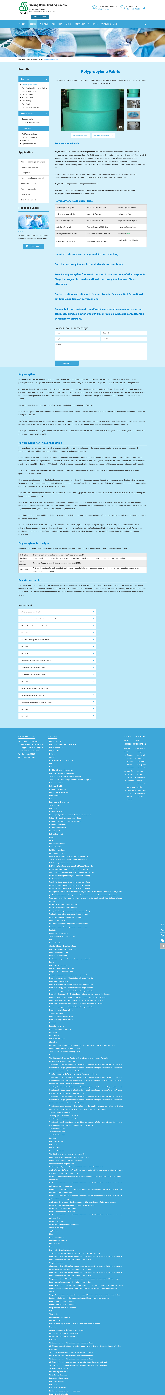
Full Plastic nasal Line (29, 134)
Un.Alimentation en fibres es (59, 823)
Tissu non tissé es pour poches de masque (65, 721)
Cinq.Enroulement (56, 1207)
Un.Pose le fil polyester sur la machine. (63, 849)
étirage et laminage (56, 1166)
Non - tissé (38, 59)
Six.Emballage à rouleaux (58, 1313)
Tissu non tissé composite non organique (64, 996)
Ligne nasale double (29, 144)
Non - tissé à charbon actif (31, 107)
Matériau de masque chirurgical (33, 162)
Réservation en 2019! (57, 798)
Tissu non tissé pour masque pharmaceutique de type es (70, 724)
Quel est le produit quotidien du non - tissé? (51, 625)
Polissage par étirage (57, 865)
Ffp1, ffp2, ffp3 (27, 101)
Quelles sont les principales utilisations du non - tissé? (116, 612)
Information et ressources (86, 19)
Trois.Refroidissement (57, 1073)
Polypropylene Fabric (51, 59)
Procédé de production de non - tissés (51, 639)
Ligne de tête (26, 128)
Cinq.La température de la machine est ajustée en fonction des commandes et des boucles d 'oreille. (86, 1230)
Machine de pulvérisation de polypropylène (65, 766)
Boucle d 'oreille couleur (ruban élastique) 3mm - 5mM (69, 1102)
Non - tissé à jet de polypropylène (61, 718)
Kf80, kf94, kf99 (27, 98)
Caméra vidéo (54, 740)
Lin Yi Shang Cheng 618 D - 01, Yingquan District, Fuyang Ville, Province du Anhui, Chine (32, 692)
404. (51, 1364)
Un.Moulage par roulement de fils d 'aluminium (66, 862)
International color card (58, 1185)
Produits (33, 19)
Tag (50, 1377)
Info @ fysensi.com (83, 9)
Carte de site (54, 1358)
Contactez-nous (79, 135)
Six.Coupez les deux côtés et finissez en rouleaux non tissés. (71, 1287)
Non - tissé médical (28, 184)
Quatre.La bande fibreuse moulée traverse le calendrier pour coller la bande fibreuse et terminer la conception (85, 1122)
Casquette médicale (63, 161)
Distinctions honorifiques (58, 878)
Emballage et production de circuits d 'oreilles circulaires (70, 759)
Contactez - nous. (109, 19)
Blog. (51, 1179)
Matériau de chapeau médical (32, 178)
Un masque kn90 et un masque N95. (62, 1006)
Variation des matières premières (61, 1108)
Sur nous (44, 19)
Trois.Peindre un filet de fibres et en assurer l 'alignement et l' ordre (74, 1019)
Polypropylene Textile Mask (59, 737)
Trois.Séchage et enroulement (60, 1057)
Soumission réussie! (56, 1374)
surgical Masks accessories (129, 685)
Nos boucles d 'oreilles (57, 1332)
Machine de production (57, 734)
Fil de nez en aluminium (30, 137)
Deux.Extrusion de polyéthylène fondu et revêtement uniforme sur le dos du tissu (79, 939)
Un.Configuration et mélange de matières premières (68, 859)
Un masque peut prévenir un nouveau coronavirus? (68, 919)
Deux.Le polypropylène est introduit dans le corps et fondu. (71, 923)
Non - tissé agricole (28, 200)
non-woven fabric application (140, 685)
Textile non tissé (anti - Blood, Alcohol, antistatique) (68, 804)
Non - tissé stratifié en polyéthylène (34, 88)
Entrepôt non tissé (56, 779)
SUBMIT (67, 363)
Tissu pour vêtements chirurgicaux (29, 170)
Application (57, 19)
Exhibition (53, 977)
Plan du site (98, 1389)
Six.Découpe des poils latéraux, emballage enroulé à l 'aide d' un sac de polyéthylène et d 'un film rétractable (85, 1292)
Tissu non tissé (54, 750)
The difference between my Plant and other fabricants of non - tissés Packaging (79, 1003)
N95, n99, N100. (27, 94)
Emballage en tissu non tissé (59, 747)
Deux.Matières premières (58, 926)
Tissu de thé (25, 194)
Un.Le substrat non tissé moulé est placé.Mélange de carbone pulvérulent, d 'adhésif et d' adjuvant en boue (85, 844)
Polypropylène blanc (57, 731)
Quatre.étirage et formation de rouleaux (64, 1169)
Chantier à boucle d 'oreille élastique (62, 891)
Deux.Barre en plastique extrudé (61, 955)
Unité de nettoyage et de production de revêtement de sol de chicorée (75, 1268)
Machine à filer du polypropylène (61, 715)
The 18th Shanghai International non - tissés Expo (67, 1099)
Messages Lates (28, 207)
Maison (22, 19)
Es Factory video (55, 775)
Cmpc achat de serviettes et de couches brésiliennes (69, 801)
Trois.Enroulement (56, 958)
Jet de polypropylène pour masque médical (65, 763)
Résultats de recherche (58, 1351)
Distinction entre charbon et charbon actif (116, 646)
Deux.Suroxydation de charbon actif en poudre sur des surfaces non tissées (77, 942)
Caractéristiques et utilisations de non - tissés (116, 632)
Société (52, 702)
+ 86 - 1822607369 (111, 9)
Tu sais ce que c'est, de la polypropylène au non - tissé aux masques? (75, 1198)
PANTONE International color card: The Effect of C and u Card (71, 811)
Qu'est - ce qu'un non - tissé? (51, 612)
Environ (52, 907)
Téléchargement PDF (104, 135)
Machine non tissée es (57, 769)
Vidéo (68, 19)
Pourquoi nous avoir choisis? (60, 1262)
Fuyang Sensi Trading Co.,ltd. (29, 686)
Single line (25, 140)
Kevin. (51, 782)
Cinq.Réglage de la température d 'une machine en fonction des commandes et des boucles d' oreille (84, 1234)
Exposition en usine (56, 971)
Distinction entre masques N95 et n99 (51, 653)
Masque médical (79, 155)
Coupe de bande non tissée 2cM (61, 916)
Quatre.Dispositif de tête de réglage (62, 1153)
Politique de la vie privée (58, 1371)
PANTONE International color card (61, 913)
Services (52, 1083)
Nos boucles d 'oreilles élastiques (61, 1195)
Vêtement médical (123, 158)
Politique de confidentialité (114, 1389)
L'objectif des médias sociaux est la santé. (51, 619)
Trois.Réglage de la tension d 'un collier (63, 1060)
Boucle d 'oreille (27, 113)
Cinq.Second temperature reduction (62, 1246)
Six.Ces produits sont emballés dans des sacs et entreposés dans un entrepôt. (78, 1307)
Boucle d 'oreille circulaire (31, 122)
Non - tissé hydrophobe (58, 910)
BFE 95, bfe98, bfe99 (29, 91)
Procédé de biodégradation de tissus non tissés (116, 653)
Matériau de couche (28, 189)
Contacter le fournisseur (137, 8)
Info (50, 708)
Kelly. (51, 785)
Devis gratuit (33, 246)
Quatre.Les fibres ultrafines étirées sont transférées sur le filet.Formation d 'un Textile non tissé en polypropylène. (85, 1161)
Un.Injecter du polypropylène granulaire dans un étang (69, 820)
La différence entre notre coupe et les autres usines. (68, 814)
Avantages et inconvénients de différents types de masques (71, 817)
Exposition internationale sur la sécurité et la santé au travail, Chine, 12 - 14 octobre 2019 (82, 990)
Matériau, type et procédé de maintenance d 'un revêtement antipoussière (76, 1111)
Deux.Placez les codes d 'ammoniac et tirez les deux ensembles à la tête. (76, 945)
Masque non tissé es (56, 756)
